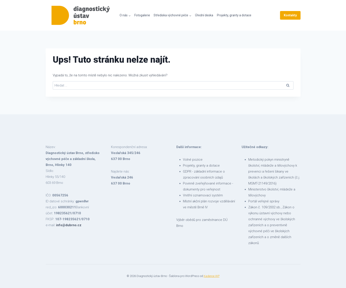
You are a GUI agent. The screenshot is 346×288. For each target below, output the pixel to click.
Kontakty (290, 15)
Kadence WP (212, 276)
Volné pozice (193, 160)
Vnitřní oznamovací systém (203, 195)
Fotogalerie (142, 15)
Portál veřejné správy (263, 201)
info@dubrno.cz (68, 225)
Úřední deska (204, 15)
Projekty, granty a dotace (234, 15)
